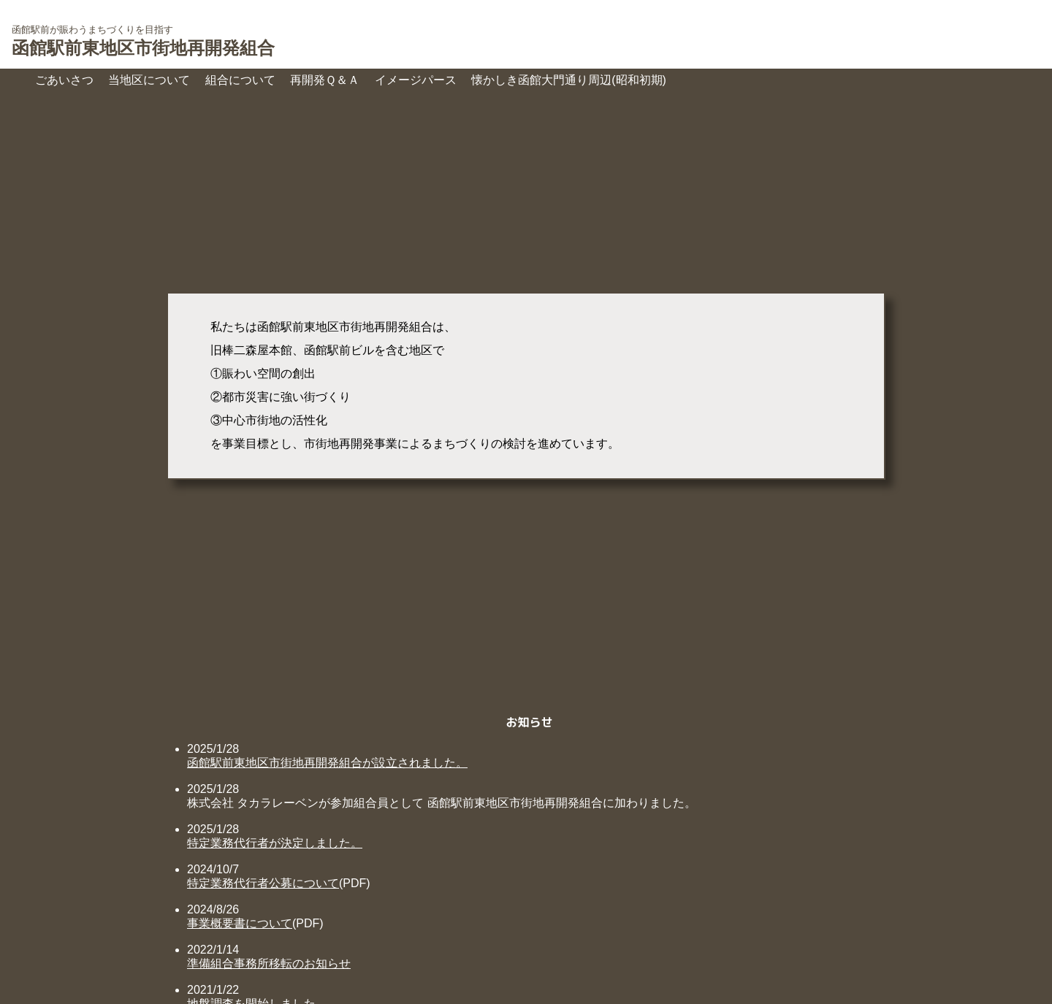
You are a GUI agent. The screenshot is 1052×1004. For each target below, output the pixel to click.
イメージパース (416, 80)
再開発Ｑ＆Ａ (324, 80)
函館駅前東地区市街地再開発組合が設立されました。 (327, 762)
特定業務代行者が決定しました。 (274, 843)
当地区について (149, 80)
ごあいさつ (64, 80)
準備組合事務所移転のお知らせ (269, 963)
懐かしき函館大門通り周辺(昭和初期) (568, 80)
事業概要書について (239, 923)
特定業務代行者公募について (263, 883)
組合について (240, 80)
